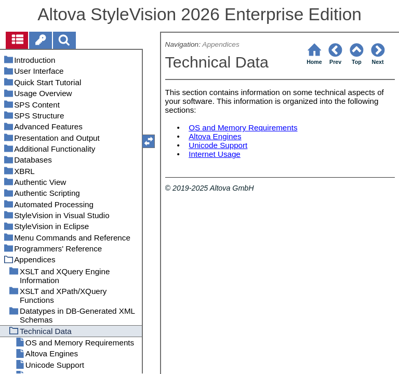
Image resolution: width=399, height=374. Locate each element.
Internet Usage (215, 154)
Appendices (220, 44)
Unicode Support (218, 145)
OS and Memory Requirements (243, 127)
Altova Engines (215, 136)
